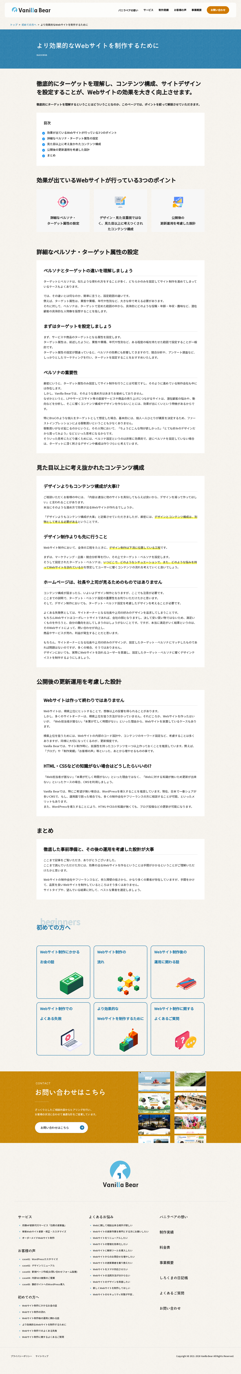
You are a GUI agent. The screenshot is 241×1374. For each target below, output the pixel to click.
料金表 (165, 1247)
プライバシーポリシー (21, 1356)
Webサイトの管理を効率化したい (110, 1244)
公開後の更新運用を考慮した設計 (68, 149)
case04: (38, 1278)
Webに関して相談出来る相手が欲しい (112, 1225)
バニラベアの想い (128, 10)
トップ (14, 24)
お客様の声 (180, 10)
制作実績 (164, 10)
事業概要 (197, 10)
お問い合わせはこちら (55, 1127)
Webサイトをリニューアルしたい (110, 1238)
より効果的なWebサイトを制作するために (44, 1324)
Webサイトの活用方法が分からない (111, 1275)
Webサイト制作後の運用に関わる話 (40, 1318)
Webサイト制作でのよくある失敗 (39, 1331)
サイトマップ (42, 1356)
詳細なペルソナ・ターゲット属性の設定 (72, 138)
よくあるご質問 (172, 1293)
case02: (38, 1265)
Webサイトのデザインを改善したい (111, 1281)
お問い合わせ (218, 10)
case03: (49, 1271)
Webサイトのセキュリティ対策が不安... (113, 1294)
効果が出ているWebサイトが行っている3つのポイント (82, 132)
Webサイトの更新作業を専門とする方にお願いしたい (121, 1231)
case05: (43, 1284)
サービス (148, 10)
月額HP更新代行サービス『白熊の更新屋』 (44, 1225)
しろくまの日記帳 (174, 1278)
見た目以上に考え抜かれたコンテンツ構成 (74, 144)
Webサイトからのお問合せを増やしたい (114, 1256)
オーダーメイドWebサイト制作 (38, 1238)
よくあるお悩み (101, 1217)
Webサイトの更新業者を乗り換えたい (112, 1263)
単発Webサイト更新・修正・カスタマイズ (44, 1231)
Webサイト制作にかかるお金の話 (39, 1305)
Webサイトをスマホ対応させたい (110, 1269)
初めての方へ (29, 24)
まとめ (51, 155)
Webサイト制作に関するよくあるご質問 (43, 1337)
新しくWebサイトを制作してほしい (111, 1288)
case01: (40, 1259)
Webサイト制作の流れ (34, 1312)
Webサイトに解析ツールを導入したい (112, 1250)
